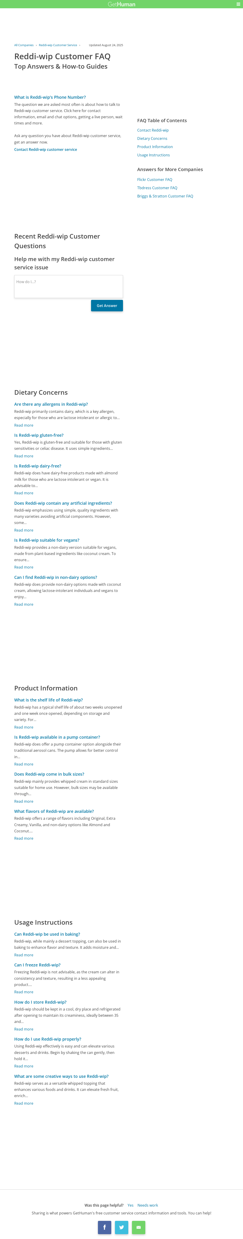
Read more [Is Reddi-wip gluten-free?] (23, 456)
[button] (238, 4)
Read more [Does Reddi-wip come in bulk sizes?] (23, 801)
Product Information (155, 146)
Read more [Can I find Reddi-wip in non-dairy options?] (23, 604)
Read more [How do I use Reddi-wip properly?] (23, 1066)
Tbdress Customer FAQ (157, 187)
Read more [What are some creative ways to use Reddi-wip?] (23, 1103)
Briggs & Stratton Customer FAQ (165, 196)
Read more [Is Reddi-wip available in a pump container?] (23, 764)
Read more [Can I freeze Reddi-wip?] (23, 991)
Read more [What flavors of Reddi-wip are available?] (23, 838)
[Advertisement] (68, 192)
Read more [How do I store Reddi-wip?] (23, 1029)
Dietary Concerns (152, 138)
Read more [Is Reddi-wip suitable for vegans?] (23, 567)
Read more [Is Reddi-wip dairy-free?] (23, 493)
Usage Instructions (153, 155)
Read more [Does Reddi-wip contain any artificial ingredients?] (23, 530)
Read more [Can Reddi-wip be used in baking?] (23, 954)
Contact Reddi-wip (153, 130)
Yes (131, 1205)
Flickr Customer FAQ (154, 179)
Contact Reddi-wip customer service (45, 149)
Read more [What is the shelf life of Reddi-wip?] (23, 727)
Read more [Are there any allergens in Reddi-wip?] (23, 425)
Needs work (147, 1205)
